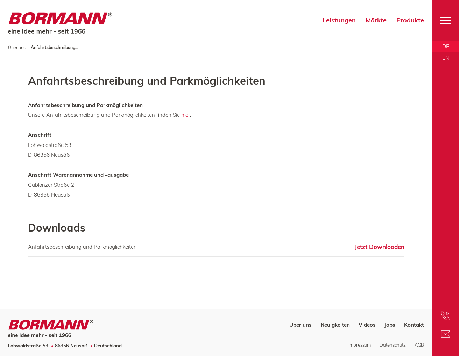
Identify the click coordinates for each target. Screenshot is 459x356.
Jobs (389, 324)
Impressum (359, 345)
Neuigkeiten (335, 324)
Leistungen (339, 20)
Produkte (410, 20)
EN (445, 58)
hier (185, 115)
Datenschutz (393, 345)
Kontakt (414, 324)
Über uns (17, 47)
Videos (367, 324)
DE (445, 46)
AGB (419, 345)
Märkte (376, 20)
